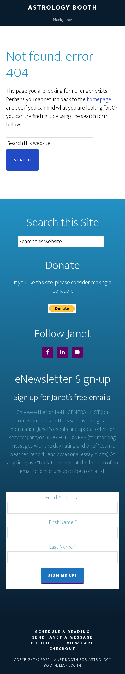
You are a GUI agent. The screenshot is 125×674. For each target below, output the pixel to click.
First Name (63, 522)
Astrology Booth (62, 7)
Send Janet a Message (62, 637)
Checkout (62, 649)
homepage (99, 99)
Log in (74, 665)
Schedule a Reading (62, 632)
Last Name (62, 547)
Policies (42, 643)
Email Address (62, 497)
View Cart (80, 643)
